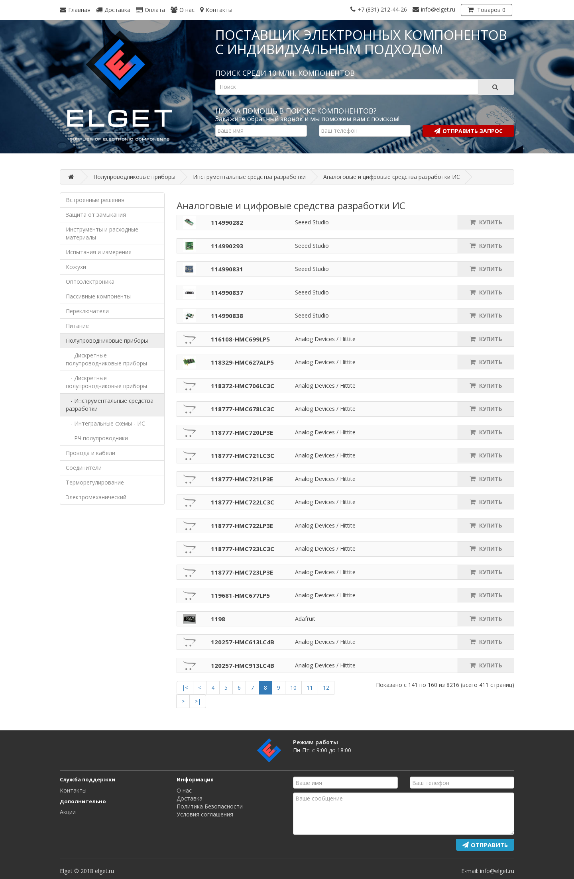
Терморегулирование (95, 482)
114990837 (227, 292)
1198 (218, 619)
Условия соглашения (205, 814)
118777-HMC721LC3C (242, 455)
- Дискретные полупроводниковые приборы (106, 359)
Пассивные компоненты (98, 296)
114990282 (227, 222)
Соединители (84, 467)
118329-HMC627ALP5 (242, 362)
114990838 (227, 316)
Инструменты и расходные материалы (102, 233)
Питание (77, 326)
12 (326, 687)
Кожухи (76, 267)
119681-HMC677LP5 (240, 595)
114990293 (227, 246)
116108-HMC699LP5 (240, 339)
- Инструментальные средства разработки (109, 404)
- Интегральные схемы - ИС (105, 423)
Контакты (73, 790)
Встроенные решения (95, 200)
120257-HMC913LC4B (242, 665)
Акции (68, 812)
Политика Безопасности (210, 806)
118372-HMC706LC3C (242, 386)
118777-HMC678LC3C (242, 409)
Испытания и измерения (99, 252)
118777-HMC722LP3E (242, 526)
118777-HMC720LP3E (242, 432)
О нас (184, 790)
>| (198, 701)
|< (185, 687)
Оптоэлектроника (90, 281)
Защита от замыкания (96, 214)
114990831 (227, 269)
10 (293, 687)
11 (310, 687)
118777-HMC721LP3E (242, 479)
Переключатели (87, 311)
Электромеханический (96, 497)
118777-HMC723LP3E (242, 572)
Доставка (189, 798)
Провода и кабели (90, 453)
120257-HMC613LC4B (242, 642)
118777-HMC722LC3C (242, 502)
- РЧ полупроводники (97, 438)
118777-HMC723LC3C (242, 549)
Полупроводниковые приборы (107, 340)
